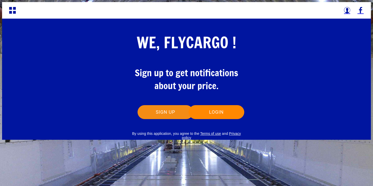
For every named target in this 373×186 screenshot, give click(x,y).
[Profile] (347, 10)
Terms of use (210, 133)
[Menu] (12, 10)
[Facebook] (360, 10)
